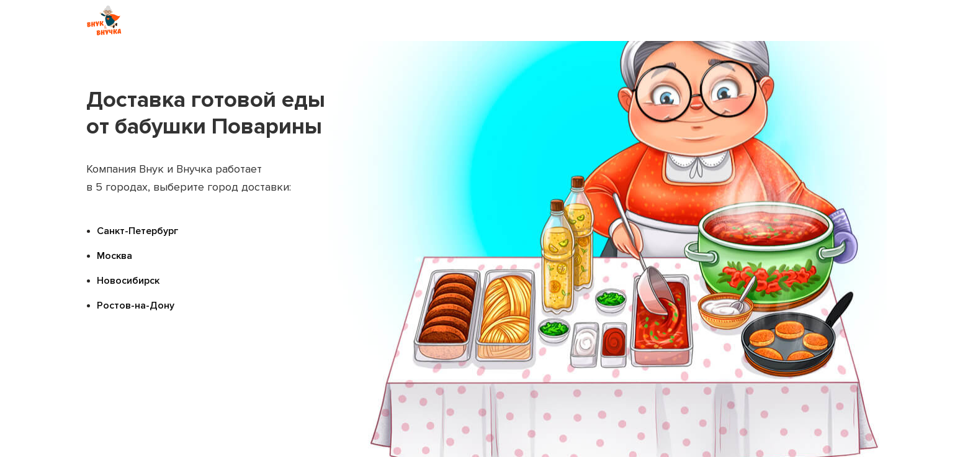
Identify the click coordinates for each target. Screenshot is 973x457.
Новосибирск (128, 280)
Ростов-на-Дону (135, 305)
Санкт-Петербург (137, 231)
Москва (114, 256)
